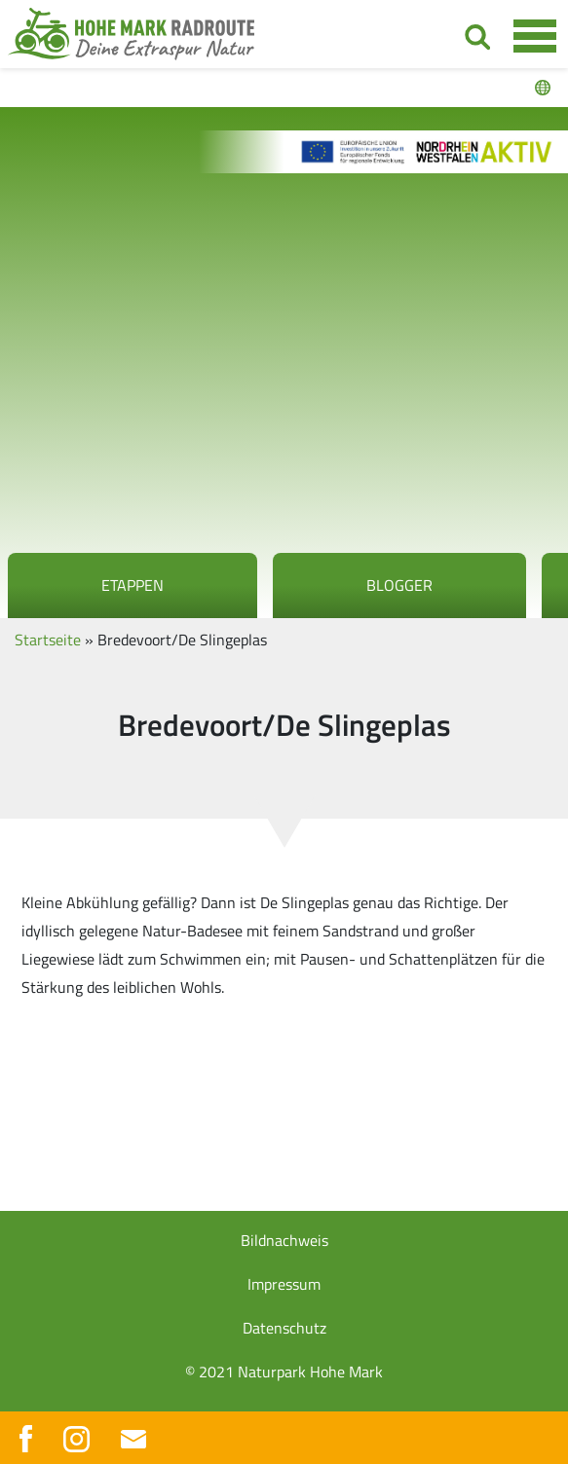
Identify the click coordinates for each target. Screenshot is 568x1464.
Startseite (48, 639)
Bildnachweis (284, 1240)
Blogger (399, 585)
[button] (35, 1429)
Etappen (132, 585)
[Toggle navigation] (534, 35)
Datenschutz (284, 1327)
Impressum (284, 1284)
